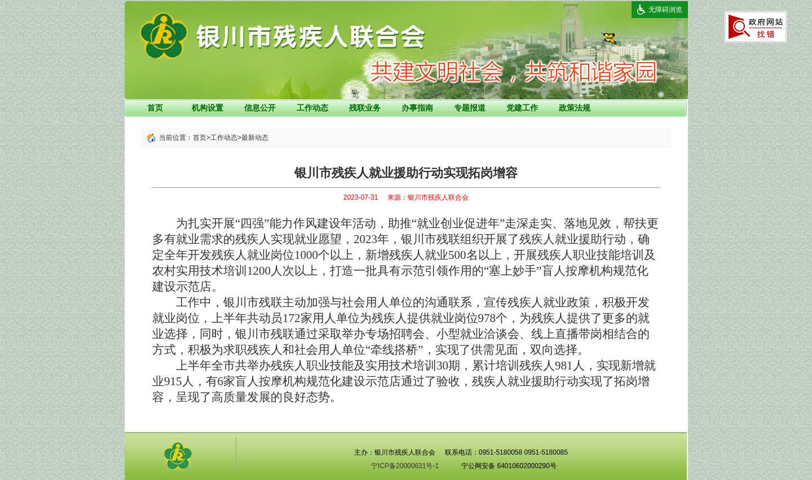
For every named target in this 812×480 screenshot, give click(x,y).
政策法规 (574, 107)
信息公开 (260, 107)
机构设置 (207, 107)
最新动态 (254, 138)
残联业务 (365, 107)
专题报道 (470, 107)
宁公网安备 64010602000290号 (509, 466)
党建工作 (522, 107)
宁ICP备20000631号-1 (405, 466)
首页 (155, 107)
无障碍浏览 (665, 10)
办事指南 (417, 107)
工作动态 (312, 107)
